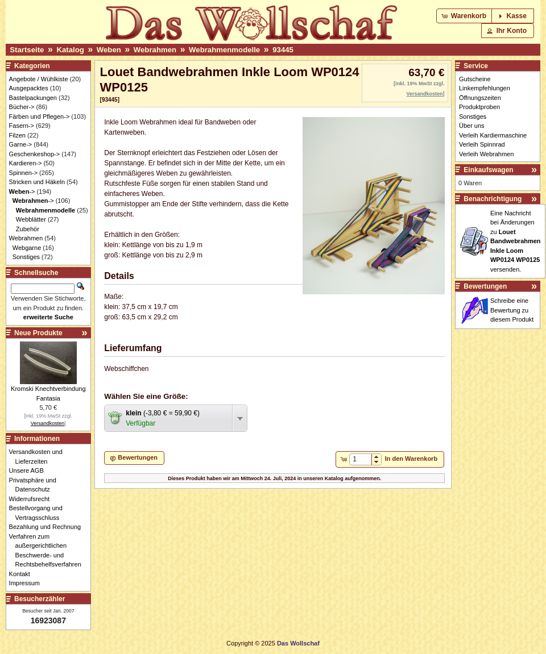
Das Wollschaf (298, 643)
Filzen (17, 135)
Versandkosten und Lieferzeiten (39, 456)
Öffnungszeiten (480, 97)
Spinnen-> (23, 172)
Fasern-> (21, 125)
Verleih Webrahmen (486, 154)
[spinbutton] (360, 459)
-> (22, 191)
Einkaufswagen (488, 170)
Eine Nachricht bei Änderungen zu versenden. (515, 241)
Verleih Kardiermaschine (493, 135)
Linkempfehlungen (484, 88)
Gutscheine (475, 79)
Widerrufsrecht (32, 498)
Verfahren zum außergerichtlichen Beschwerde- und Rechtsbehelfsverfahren (48, 550)
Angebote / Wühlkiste (38, 79)
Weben (109, 49)
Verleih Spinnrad (482, 144)
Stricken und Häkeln (37, 181)
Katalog (70, 49)
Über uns (472, 125)
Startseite (27, 49)
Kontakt (22, 573)
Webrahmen (155, 49)
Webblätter (31, 219)
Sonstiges (26, 256)
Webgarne (27, 247)
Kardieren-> (25, 163)
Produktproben (479, 106)
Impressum (27, 583)
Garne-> (20, 144)
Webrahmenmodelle (224, 49)
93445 (282, 49)
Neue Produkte (38, 333)
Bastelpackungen (33, 97)
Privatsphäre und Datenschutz (35, 485)
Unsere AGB (29, 470)
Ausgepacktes (28, 88)
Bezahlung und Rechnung (48, 526)
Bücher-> (22, 106)
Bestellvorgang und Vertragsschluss (39, 513)
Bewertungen (485, 286)
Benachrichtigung (493, 199)
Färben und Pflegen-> (39, 116)
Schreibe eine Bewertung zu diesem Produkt (511, 310)
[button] (465, 16)
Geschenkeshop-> (34, 154)
